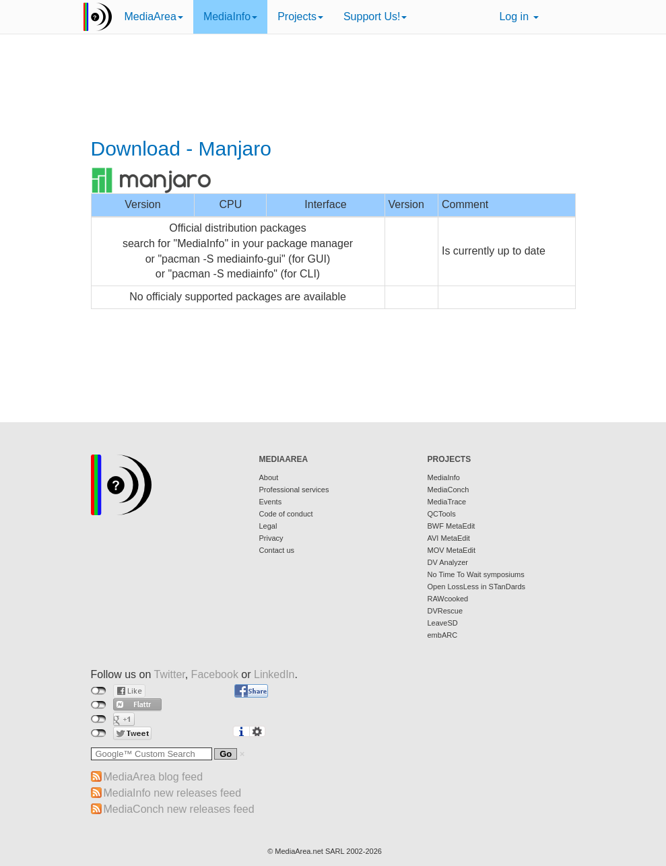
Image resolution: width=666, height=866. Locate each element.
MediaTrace (447, 502)
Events (270, 502)
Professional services (294, 490)
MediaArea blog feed (153, 776)
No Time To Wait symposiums (476, 574)
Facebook (214, 674)
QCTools (442, 514)
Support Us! (375, 16)
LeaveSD (443, 623)
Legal (268, 526)
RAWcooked (448, 599)
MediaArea (154, 16)
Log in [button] (518, 16)
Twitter (169, 674)
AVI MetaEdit (449, 538)
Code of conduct (286, 514)
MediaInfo (230, 16)
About (269, 477)
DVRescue (445, 611)
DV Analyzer (448, 562)
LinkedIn (274, 674)
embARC (443, 635)
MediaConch (448, 490)
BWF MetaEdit (451, 526)
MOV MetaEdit (452, 550)
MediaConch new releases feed (179, 809)
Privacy (271, 538)
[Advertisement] (333, 87)
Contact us (277, 550)
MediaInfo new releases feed (173, 793)
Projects (300, 16)
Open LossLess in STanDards (477, 586)
